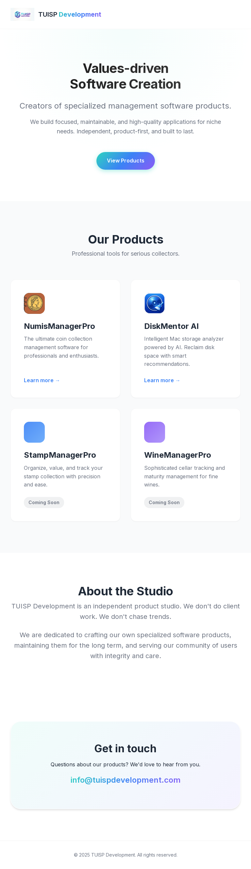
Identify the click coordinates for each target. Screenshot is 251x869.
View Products (125, 160)
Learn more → (42, 380)
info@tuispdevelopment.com (126, 780)
